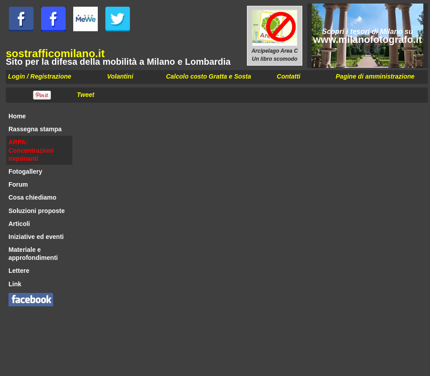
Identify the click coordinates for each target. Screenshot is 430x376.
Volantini (120, 76)
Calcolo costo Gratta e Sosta (208, 76)
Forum (18, 184)
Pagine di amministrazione (375, 76)
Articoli (19, 223)
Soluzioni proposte (36, 210)
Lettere (18, 270)
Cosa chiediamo (32, 197)
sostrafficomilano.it (55, 53)
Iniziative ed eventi (36, 236)
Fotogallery (25, 171)
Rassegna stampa (35, 129)
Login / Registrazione (39, 76)
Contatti (289, 76)
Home (17, 116)
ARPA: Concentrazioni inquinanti (31, 150)
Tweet (85, 94)
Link (14, 284)
